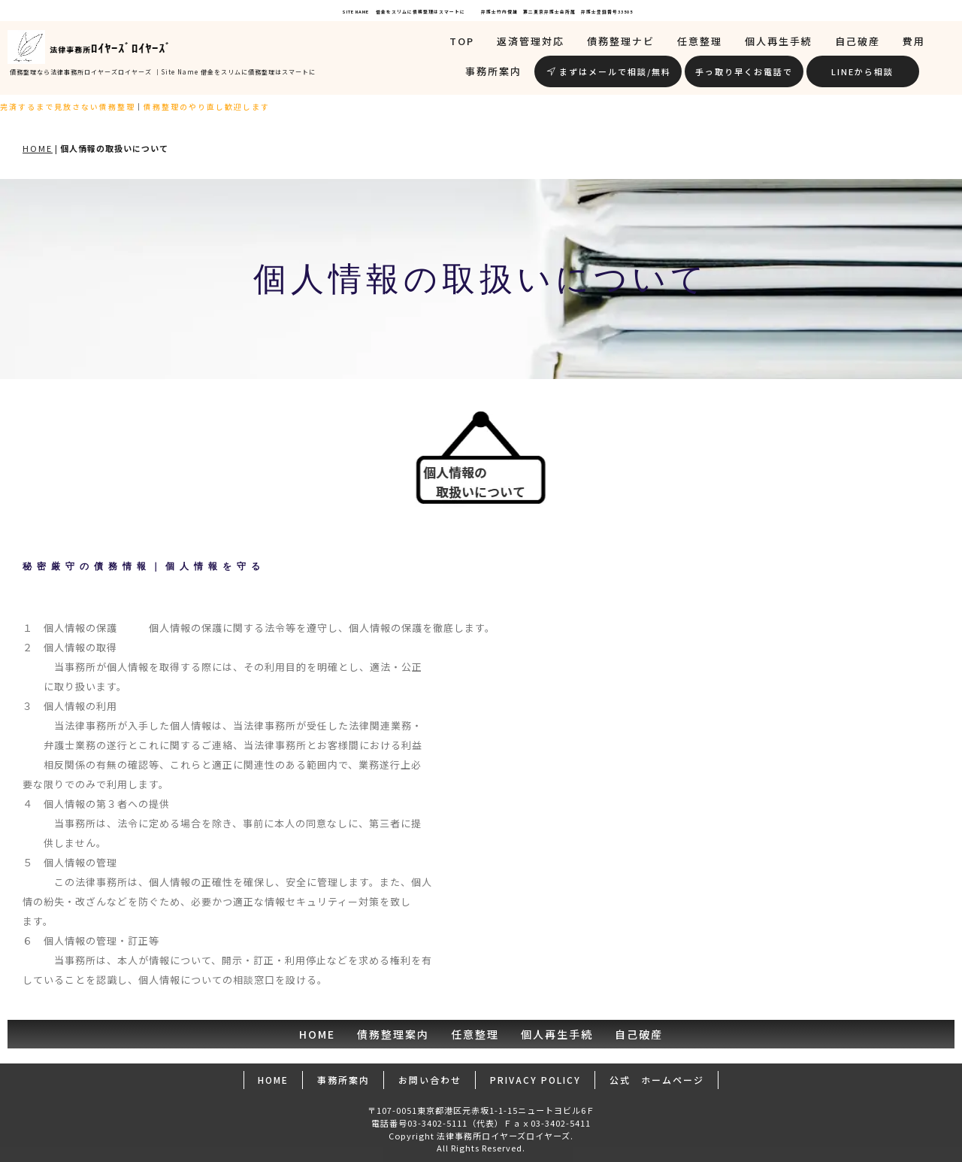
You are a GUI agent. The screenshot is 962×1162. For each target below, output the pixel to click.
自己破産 (857, 41)
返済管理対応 (530, 41)
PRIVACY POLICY (535, 1080)
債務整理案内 (393, 1034)
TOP (461, 41)
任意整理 (699, 41)
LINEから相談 (862, 71)
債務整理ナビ (621, 41)
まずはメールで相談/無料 (609, 71)
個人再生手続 (778, 41)
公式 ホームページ (657, 1080)
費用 (914, 41)
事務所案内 (493, 71)
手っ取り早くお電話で (744, 71)
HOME (38, 148)
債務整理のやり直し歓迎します (179, 107)
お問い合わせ (429, 1080)
